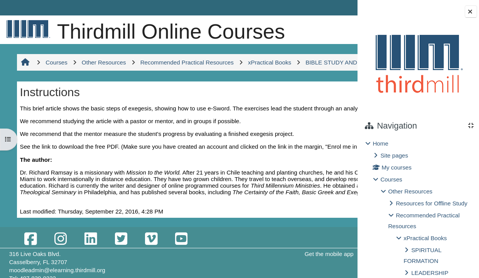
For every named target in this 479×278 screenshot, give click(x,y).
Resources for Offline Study (431, 203)
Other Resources (410, 191)
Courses (391, 179)
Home (380, 143)
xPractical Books (425, 238)
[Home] (26, 28)
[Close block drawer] (471, 11)
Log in (340, 7)
